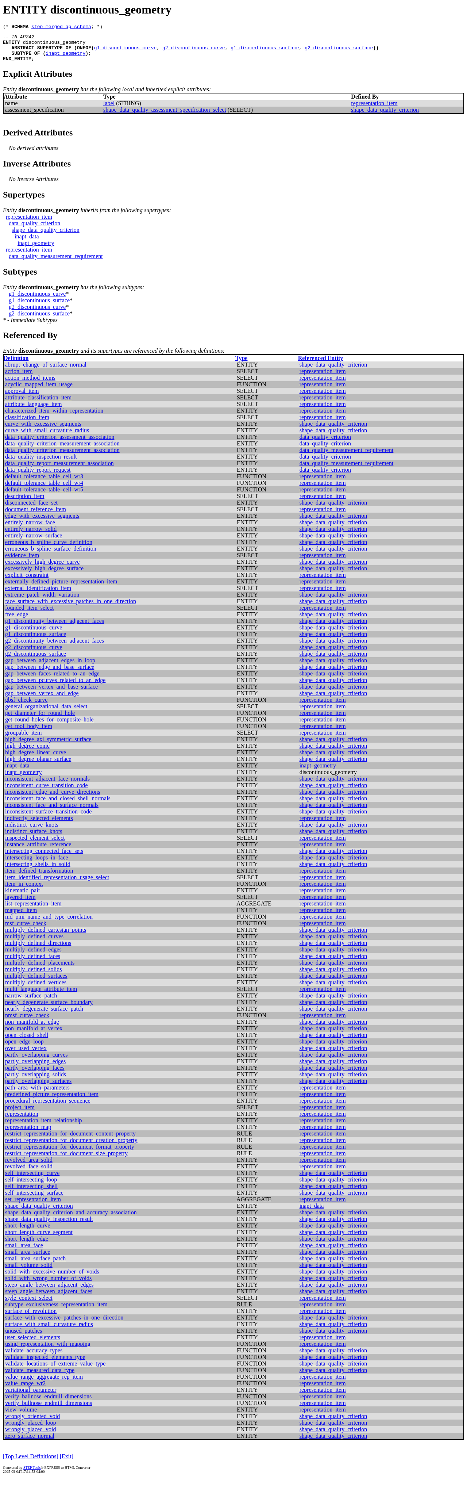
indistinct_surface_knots (33, 838)
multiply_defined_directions (38, 949)
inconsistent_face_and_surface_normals (52, 811)
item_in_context (24, 890)
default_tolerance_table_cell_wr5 (44, 496)
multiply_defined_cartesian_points (45, 936)
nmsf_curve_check (27, 1022)
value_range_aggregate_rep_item (44, 1383)
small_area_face (24, 1252)
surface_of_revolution (31, 1317)
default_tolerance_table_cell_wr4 (44, 489)
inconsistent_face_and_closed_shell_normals (58, 805)
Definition (16, 364)
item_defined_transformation (39, 877)
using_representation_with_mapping (47, 1350)
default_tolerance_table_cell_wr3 (44, 483)
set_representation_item (33, 1206)
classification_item (27, 424)
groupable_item (23, 739)
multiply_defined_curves (34, 943)
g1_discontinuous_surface (265, 52)
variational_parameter (30, 1396)
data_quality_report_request (38, 476)
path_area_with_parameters (37, 1094)
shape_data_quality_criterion (385, 116)
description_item (25, 502)
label (109, 110)
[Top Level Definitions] (30, 1463)
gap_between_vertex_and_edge (42, 700)
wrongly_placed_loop (30, 1429)
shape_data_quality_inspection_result (49, 1225)
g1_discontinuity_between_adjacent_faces (54, 627)
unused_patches (23, 1337)
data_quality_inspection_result (41, 463)
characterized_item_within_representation (54, 417)
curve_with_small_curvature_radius (47, 437)
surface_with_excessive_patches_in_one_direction (64, 1324)
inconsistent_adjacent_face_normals (47, 785)
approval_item (22, 397)
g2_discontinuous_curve (193, 52)
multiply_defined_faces (32, 963)
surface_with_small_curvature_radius (49, 1331)
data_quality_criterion (34, 230)
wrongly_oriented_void (32, 1423)
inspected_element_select (35, 844)
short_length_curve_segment (39, 1239)
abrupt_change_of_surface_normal (45, 371)
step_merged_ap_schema (61, 27)
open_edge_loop (24, 1048)
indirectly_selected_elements (39, 824)
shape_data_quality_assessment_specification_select (164, 116)
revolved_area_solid (29, 1166)
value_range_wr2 (25, 1390)
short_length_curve (27, 1232)
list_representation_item (33, 910)
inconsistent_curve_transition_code (46, 792)
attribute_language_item (33, 410)
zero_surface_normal (29, 1442)
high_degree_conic (27, 752)
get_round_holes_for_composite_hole (49, 726)
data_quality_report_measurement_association (59, 470)
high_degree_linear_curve (35, 759)
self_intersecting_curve (32, 1179)
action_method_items (30, 384)
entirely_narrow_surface (33, 542)
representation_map (28, 1133)
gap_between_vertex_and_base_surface (51, 693)
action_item (19, 378)
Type (241, 364)
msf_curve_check (25, 930)
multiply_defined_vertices (35, 989)
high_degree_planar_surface (38, 765)
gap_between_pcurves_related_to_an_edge (55, 686)
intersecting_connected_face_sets (44, 857)
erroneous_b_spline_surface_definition (50, 555)
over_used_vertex (26, 1055)
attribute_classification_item (38, 404)
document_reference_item (35, 516)
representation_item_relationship (43, 1127)
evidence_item (22, 562)
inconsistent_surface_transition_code (48, 818)
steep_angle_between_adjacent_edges (49, 1291)
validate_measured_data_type (39, 1377)
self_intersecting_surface (34, 1199)
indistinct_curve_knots (31, 831)
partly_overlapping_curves (36, 1061)
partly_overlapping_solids (35, 1081)
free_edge (16, 621)
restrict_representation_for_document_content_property (70, 1140)
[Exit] (66, 1463)
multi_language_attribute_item (41, 995)
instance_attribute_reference (38, 851)
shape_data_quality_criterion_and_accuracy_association (71, 1219)
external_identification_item (38, 594)
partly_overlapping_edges (35, 1068)
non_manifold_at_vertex (33, 1035)
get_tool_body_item (28, 732)
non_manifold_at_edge (32, 1028)
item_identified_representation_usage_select (57, 884)
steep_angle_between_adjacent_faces (48, 1298)
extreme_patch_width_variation (42, 601)
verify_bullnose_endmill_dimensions (48, 1409)
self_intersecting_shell (31, 1193)
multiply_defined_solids (33, 976)
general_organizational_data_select (46, 713)
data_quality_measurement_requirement (56, 263)
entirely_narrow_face (30, 529)
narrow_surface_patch (31, 1002)
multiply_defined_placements (39, 969)
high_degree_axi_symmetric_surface (48, 746)
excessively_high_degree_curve (42, 568)
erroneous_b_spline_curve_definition (48, 548)
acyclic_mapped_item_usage (39, 391)
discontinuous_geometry (54, 45)
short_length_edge (26, 1245)
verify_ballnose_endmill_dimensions (48, 1403)
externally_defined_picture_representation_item (61, 588)
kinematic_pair (22, 897)
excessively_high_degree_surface (44, 575)
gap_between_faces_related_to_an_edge (52, 680)
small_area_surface (27, 1258)
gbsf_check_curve (26, 706)
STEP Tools (31, 1474)
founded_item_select (29, 614)
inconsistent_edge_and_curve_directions (52, 798)
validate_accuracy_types (33, 1357)
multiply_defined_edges (33, 956)
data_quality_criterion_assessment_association (59, 443)
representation (21, 1120)
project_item (20, 1114)
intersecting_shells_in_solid (37, 871)
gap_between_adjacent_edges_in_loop (50, 667)
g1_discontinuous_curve (125, 52)
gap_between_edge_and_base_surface (49, 673)
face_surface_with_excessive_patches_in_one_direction (70, 608)
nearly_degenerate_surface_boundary (49, 1009)
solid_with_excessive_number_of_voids (52, 1278)
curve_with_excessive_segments (43, 430)
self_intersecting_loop (31, 1186)
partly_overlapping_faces (35, 1074)
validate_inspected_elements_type (45, 1363)
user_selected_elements (32, 1344)
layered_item (20, 903)
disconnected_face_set (31, 509)
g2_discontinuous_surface (339, 52)
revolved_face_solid (29, 1173)
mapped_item (21, 917)
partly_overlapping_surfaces (38, 1087)
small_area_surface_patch (35, 1265)
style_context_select (29, 1304)
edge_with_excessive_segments (42, 522)
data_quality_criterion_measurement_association (62, 450)
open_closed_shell (26, 1041)
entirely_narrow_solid (31, 535)
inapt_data (27, 243)
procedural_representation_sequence (47, 1107)
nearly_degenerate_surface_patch (44, 1015)
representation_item (374, 110)
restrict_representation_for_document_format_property (69, 1153)
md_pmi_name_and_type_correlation (49, 923)
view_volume (21, 1416)
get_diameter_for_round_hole (40, 719)
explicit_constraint (27, 581)
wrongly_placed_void (30, 1436)
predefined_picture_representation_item (52, 1101)
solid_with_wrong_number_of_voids (48, 1285)
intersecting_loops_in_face (36, 864)
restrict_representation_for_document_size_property (66, 1160)
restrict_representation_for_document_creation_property (71, 1147)
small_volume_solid (29, 1271)
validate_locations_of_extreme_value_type (55, 1370)
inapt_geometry (65, 58)
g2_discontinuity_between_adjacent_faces (54, 647)
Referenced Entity (320, 364)
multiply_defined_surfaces (36, 982)
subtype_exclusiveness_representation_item (56, 1311)
